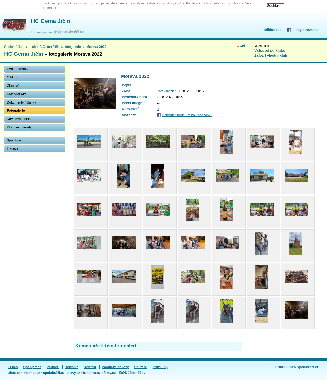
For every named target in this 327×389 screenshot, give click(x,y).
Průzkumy (160, 367)
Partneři (53, 367)
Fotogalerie (16, 110)
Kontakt (90, 367)
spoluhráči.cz (54, 373)
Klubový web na (42, 32)
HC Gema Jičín (50, 21)
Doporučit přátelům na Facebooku (187, 115)
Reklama (71, 367)
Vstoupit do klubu (269, 50)
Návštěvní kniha (19, 119)
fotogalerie (73, 47)
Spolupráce (32, 367)
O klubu (12, 77)
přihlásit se (272, 30)
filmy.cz (110, 373)
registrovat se (307, 30)
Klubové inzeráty (19, 127)
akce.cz (14, 373)
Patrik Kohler (166, 91)
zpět (243, 45)
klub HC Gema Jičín (45, 47)
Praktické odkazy (115, 367)
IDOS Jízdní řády (132, 373)
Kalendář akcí (17, 94)
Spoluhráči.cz (14, 47)
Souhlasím (275, 6)
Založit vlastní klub (270, 55)
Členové (13, 86)
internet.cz (31, 373)
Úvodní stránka (18, 69)
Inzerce (12, 149)
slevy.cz (73, 373)
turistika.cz (92, 373)
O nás (13, 367)
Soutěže (140, 367)
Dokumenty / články (21, 102)
